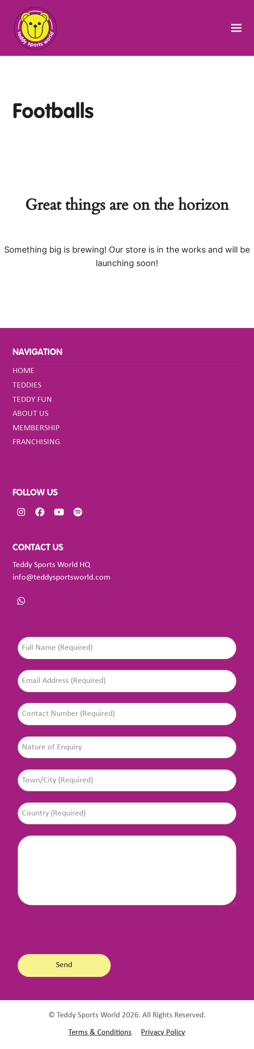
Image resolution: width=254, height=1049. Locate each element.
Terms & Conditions (100, 1032)
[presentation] (88, 927)
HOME (23, 371)
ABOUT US (30, 413)
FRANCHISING (36, 442)
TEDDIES (27, 385)
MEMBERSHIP (36, 428)
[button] (236, 28)
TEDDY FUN (32, 399)
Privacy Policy (163, 1032)
